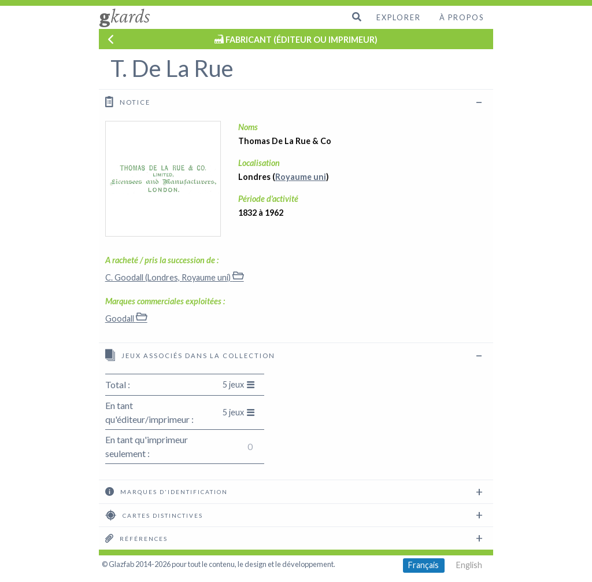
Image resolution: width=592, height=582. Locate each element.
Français (423, 565)
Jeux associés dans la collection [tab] (190, 355)
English (469, 565)
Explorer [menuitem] (398, 17)
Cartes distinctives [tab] (154, 515)
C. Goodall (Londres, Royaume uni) (174, 277)
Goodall (126, 318)
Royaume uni (300, 177)
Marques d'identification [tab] (166, 491)
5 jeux (239, 384)
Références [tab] (136, 538)
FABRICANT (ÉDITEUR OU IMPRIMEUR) (301, 40)
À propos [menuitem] (461, 17)
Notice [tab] (127, 101)
